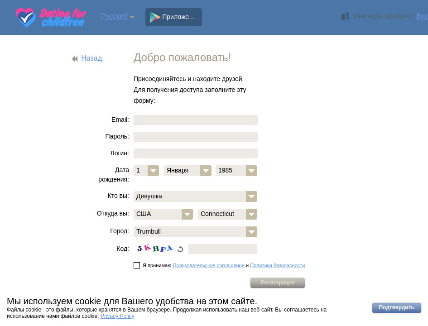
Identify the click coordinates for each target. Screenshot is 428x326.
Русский (114, 16)
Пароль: (117, 136)
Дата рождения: (113, 174)
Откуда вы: (113, 213)
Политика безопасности (277, 265)
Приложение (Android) (176, 17)
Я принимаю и (219, 265)
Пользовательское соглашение (208, 265)
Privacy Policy (118, 316)
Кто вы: (118, 195)
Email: (120, 119)
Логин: (119, 153)
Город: (119, 231)
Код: (122, 248)
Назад (91, 58)
